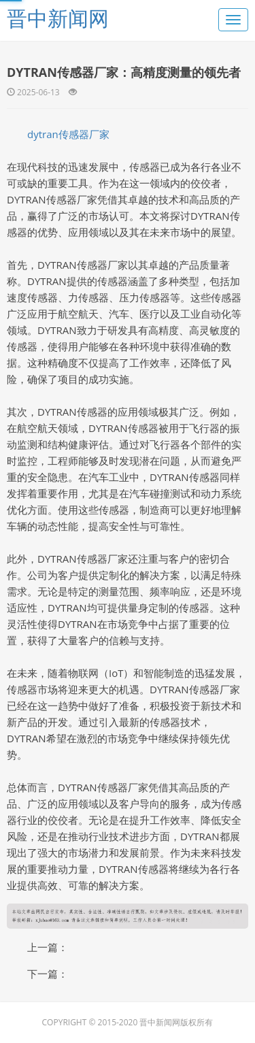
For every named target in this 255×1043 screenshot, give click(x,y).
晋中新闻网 (58, 18)
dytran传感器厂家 (68, 134)
